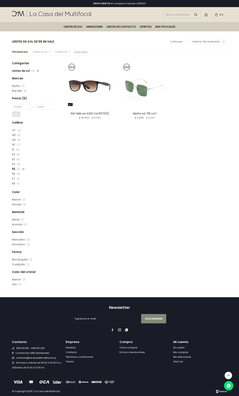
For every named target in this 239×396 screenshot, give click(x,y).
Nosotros (71, 347)
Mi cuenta (178, 347)
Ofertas (146, 27)
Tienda (70, 361)
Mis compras (180, 352)
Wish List (178, 361)
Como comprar (128, 347)
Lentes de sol (73, 27)
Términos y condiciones (79, 356)
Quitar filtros (80, 51)
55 (61, 51)
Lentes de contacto (121, 27)
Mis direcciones (182, 356)
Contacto (71, 352)
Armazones (94, 27)
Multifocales (165, 27)
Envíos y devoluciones (132, 352)
